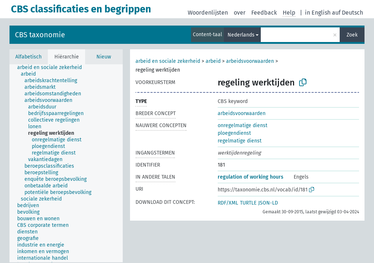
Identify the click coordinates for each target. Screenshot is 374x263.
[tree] (66, 163)
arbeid (213, 61)
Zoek (352, 35)
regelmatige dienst (240, 141)
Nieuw (103, 57)
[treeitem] (52, 67)
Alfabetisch (28, 57)
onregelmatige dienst (242, 125)
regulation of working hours (250, 177)
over (239, 12)
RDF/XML (228, 203)
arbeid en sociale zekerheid (168, 61)
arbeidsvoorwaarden (250, 61)
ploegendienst (234, 133)
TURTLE (248, 203)
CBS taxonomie (40, 34)
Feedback (264, 12)
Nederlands (241, 35)
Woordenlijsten (208, 12)
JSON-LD (268, 203)
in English (318, 12)
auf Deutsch (347, 12)
